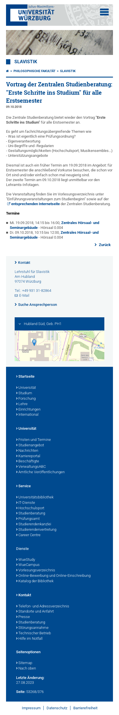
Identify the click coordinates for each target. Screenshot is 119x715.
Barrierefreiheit (85, 708)
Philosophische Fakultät (34, 71)
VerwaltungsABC (31, 467)
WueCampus (28, 565)
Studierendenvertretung (36, 529)
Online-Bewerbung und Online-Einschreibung (53, 576)
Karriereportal (28, 456)
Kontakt (24, 263)
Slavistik (25, 61)
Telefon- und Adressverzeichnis (42, 606)
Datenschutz (57, 708)
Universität (26, 388)
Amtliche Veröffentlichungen (40, 472)
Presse (23, 617)
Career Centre (28, 535)
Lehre (22, 404)
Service (23, 486)
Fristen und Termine (33, 440)
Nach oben (26, 668)
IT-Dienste (25, 503)
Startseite (25, 376)
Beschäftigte (27, 461)
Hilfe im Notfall (29, 638)
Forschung (26, 398)
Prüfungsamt (28, 519)
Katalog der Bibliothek (34, 581)
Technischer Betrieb (33, 633)
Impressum (31, 708)
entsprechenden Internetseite (35, 204)
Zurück (104, 245)
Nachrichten (27, 450)
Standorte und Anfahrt (35, 611)
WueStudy (25, 560)
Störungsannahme (32, 628)
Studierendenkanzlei (33, 524)
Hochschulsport (30, 508)
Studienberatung (30, 513)
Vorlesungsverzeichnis (35, 570)
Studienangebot (30, 445)
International (27, 414)
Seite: (20, 692)
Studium (24, 393)
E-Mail (24, 295)
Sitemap (24, 663)
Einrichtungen (28, 409)
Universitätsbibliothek (34, 497)
